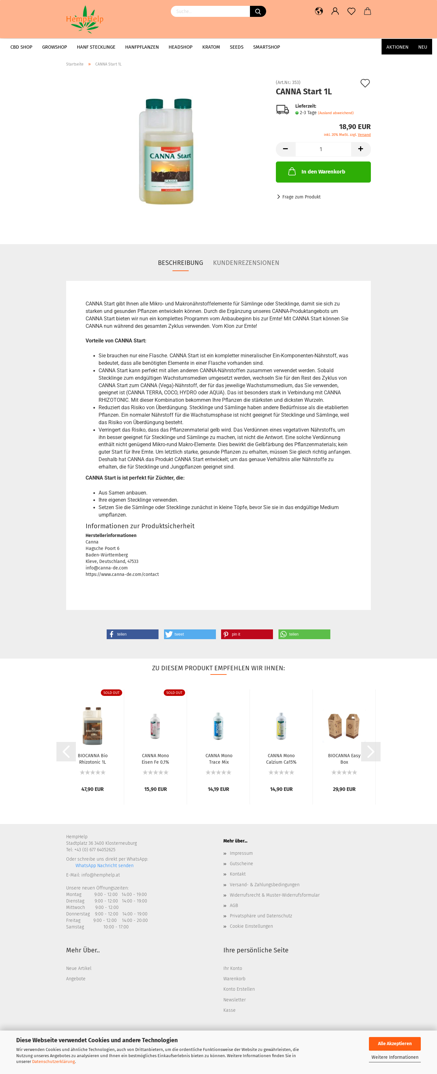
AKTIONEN (397, 47)
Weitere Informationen (395, 1057)
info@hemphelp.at (100, 875)
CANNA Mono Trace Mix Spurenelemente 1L (219, 758)
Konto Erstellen (239, 989)
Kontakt (238, 874)
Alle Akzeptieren (395, 1043)
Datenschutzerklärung (53, 1061)
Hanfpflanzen (142, 47)
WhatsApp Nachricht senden (104, 865)
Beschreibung (180, 263)
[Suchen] (258, 11)
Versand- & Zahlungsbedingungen (265, 885)
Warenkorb (234, 979)
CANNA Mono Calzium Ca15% (281, 758)
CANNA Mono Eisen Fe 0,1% (155, 758)
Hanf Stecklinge (96, 47)
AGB (234, 905)
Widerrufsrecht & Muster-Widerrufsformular (275, 895)
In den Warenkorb (316, 171)
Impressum (241, 853)
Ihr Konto (232, 968)
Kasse (229, 1010)
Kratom (211, 47)
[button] (133, 634)
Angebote (76, 979)
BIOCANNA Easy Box (344, 758)
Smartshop (266, 47)
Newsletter (234, 1000)
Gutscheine (241, 863)
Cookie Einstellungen (251, 926)
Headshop (181, 47)
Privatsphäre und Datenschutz (261, 916)
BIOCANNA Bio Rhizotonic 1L (93, 758)
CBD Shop (21, 47)
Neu (422, 47)
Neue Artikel (78, 968)
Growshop (54, 47)
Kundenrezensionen (246, 263)
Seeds (236, 47)
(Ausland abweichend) (336, 113)
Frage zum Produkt (301, 197)
